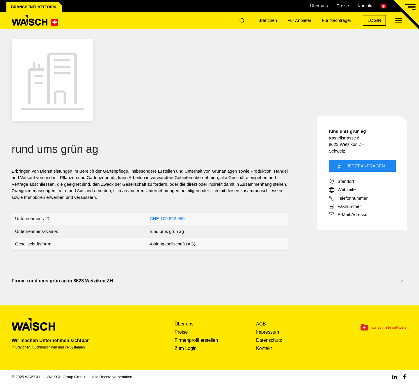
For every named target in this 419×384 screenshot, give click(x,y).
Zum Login (186, 348)
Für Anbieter (299, 20)
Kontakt (365, 5)
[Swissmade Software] (372, 328)
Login (374, 20)
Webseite (342, 190)
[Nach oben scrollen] (403, 281)
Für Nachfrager (336, 20)
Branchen (267, 20)
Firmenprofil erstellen (196, 340)
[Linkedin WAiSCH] (394, 377)
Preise (343, 5)
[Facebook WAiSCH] (404, 377)
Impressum (267, 332)
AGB (261, 323)
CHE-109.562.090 (167, 218)
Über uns (319, 5)
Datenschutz (269, 340)
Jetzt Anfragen (361, 166)
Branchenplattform (33, 7)
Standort (341, 182)
